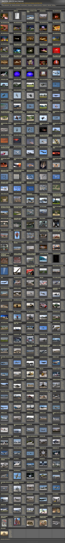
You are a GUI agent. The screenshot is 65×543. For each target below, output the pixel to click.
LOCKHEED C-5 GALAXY (6, 368)
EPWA (41, 241)
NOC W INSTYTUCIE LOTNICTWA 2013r (57, 45)
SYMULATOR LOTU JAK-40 (6, 241)
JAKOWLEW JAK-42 (18, 391)
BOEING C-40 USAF (18, 401)
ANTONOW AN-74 (56, 322)
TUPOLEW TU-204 (4, 345)
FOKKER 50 (42, 458)
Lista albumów (5, 5)
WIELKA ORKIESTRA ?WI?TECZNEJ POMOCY (32, 266)
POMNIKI (15, 265)
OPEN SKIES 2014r (18, 193)
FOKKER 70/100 (56, 458)
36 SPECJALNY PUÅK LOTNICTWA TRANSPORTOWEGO (6, 254)
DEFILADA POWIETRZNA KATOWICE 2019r (6, 183)
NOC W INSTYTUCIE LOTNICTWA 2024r (31, 68)
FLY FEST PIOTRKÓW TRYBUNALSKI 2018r (31, 136)
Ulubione (45, 5)
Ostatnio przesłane (16, 5)
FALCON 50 (16, 458)
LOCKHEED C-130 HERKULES (56, 289)
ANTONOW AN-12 (56, 311)
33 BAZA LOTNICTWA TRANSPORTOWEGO (31, 254)
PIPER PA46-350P (30, 482)
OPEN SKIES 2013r (5, 193)
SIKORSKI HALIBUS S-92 (45, 391)
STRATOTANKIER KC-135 (6, 493)
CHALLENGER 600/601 (57, 436)
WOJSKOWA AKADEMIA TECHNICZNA (32, 219)
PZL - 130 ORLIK (17, 311)
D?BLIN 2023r (55, 90)
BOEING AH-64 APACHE (45, 379)
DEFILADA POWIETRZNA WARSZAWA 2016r (19, 171)
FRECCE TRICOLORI (5, 391)
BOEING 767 (29, 424)
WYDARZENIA (43, 10)
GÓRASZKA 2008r (56, 67)
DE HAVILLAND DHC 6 (18, 447)
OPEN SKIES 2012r (57, 182)
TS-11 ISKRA (42, 299)
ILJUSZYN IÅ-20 (4, 334)
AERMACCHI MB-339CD (58, 379)
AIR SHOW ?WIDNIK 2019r (19, 135)
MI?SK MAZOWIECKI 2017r (6, 90)
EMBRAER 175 (56, 447)
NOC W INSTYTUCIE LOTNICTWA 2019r (57, 56)
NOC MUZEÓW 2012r (44, 22)
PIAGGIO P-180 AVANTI (57, 368)
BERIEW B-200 (56, 401)
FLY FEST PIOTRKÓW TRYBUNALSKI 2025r (5, 147)
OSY (2, 447)
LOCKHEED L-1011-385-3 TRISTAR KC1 (58, 471)
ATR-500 (54, 391)
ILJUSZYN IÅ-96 (43, 334)
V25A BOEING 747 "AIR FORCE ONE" (31, 346)
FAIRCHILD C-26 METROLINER (30, 459)
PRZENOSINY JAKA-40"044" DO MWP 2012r (57, 231)
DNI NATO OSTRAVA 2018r (19, 146)
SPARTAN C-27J (43, 482)
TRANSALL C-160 (17, 493)
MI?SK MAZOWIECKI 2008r (32, 79)
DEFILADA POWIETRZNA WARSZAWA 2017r (32, 171)
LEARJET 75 (3, 379)
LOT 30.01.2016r (43, 206)
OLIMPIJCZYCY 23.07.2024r (19, 516)
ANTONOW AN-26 (56, 299)
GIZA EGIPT (3, 528)
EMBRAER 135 (43, 447)
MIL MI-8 (41, 277)
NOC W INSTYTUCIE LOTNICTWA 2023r (18, 68)
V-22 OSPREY (55, 493)
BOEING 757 (3, 504)
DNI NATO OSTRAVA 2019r (32, 146)
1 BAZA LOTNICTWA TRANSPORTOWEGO (18, 254)
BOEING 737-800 (17, 288)
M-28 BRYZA (42, 288)
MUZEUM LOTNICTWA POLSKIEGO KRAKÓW (5, 207)
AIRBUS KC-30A (17, 504)
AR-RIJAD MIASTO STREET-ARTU (43, 517)
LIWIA (2, 10)
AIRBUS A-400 (30, 401)
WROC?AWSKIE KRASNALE (4, 517)
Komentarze (24, 5)
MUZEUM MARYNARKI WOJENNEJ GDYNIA (18, 207)
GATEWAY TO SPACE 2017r (58, 218)
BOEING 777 (16, 436)
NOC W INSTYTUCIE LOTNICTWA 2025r (44, 68)
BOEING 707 (42, 493)
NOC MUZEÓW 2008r (57, 10)
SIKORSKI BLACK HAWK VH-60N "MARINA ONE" (45, 346)
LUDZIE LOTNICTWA (44, 253)
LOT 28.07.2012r (30, 206)
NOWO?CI (16, 10)
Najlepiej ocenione (37, 5)
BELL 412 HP (29, 288)
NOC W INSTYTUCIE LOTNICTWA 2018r (44, 56)
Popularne (30, 5)
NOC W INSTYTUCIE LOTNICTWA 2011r (31, 45)
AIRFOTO (42, 265)
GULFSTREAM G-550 (5, 288)
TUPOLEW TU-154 (30, 277)
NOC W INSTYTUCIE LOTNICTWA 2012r (44, 45)
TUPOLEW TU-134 (56, 334)
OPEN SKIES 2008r (44, 182)
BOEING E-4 (16, 368)
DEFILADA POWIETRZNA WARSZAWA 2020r (19, 183)
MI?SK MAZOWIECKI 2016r (58, 79)
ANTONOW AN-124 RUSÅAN (17, 323)
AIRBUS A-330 (30, 412)
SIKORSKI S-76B (30, 391)
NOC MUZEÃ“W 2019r (5, 44)
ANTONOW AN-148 (31, 322)
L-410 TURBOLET (30, 470)
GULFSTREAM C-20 (5, 470)
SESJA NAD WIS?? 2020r (6, 230)
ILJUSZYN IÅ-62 (17, 334)
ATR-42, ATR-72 (4, 424)
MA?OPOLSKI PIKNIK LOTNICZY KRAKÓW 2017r (19, 112)
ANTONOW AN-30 (43, 311)
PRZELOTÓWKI (4, 265)
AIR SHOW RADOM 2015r (19, 100)
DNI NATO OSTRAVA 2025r (45, 146)
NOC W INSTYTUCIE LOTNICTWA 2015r (5, 56)
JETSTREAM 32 (17, 470)
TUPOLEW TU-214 (17, 345)
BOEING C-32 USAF (5, 401)
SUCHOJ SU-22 (30, 299)
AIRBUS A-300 (4, 412)
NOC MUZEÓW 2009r (5, 22)
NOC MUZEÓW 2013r (57, 22)
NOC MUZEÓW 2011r (31, 22)
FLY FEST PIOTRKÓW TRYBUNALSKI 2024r (57, 136)
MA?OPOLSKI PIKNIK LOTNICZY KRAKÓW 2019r (45, 112)
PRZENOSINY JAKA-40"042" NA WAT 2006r (44, 231)
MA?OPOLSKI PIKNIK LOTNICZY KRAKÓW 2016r (6, 112)
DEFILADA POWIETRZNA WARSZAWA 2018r (45, 171)
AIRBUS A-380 (56, 356)
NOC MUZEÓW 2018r (57, 33)
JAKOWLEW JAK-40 (18, 277)
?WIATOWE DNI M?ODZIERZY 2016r (18, 219)
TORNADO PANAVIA (44, 401)
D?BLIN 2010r (29, 90)
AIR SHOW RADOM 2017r (32, 100)
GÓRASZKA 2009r (4, 79)
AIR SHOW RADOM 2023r (58, 100)
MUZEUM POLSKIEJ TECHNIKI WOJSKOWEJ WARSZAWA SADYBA (58, 194)
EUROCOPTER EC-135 (31, 368)
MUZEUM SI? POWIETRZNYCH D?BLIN (32, 194)
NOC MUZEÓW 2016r (31, 33)
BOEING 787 (55, 424)
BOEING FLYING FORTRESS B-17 (30, 357)
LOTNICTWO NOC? (57, 253)
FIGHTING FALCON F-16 (19, 299)
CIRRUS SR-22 (30, 493)
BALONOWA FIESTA (18, 230)
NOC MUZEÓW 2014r (5, 33)
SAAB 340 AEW (30, 504)
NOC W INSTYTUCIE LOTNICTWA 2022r (5, 68)
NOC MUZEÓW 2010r (18, 22)
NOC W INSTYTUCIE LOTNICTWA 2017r (31, 56)
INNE (2, 277)
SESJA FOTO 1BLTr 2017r (6, 218)
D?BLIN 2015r (42, 90)
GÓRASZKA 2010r (17, 79)
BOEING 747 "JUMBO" (57, 345)
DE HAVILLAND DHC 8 (31, 447)
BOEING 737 (42, 424)
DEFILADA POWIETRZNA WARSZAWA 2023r (32, 183)
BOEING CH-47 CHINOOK (32, 379)
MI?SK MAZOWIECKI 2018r (19, 90)
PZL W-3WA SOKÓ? (57, 277)
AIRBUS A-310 (17, 412)
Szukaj (53, 5)
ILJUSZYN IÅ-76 (30, 334)
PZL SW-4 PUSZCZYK (31, 311)
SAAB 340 (55, 482)
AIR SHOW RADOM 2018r (45, 100)
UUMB (54, 241)
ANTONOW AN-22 (4, 322)
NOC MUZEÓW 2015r (18, 33)
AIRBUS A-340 (43, 412)
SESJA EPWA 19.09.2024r (58, 265)
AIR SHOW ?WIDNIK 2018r (6, 135)
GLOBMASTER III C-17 (44, 356)
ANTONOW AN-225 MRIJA (45, 322)
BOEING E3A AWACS (18, 356)
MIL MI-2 (41, 368)
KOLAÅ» (28, 230)
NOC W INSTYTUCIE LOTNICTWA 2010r (18, 45)
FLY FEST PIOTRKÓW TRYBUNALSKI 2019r (44, 136)
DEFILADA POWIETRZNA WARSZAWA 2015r (6, 171)
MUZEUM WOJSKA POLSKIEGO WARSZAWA (45, 194)
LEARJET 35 (42, 470)
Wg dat (49, 5)
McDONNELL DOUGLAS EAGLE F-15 (19, 483)
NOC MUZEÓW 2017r (44, 33)
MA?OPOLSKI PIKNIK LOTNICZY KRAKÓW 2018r (32, 112)
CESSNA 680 (42, 436)
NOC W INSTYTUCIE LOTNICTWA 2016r (18, 56)
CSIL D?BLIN (42, 218)
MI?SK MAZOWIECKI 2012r (45, 79)
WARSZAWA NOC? (57, 504)
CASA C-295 (3, 311)
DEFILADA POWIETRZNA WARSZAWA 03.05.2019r (58, 171)
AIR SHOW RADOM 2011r (6, 100)
